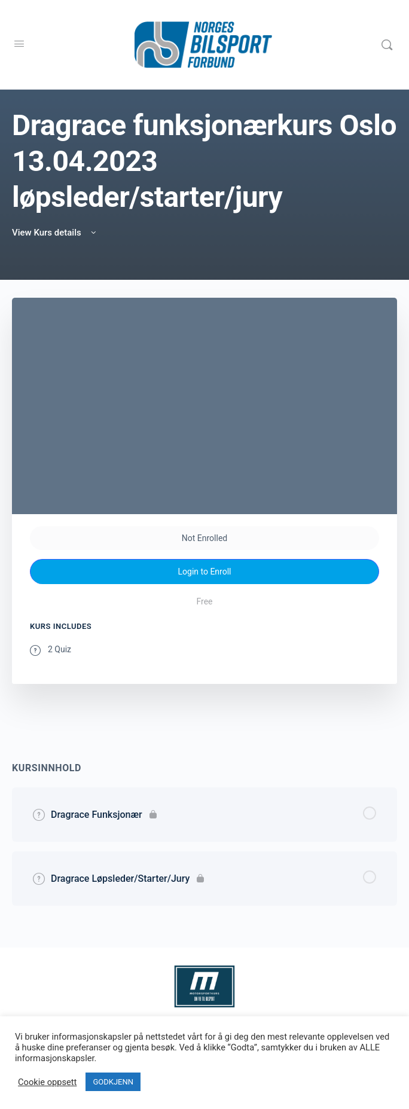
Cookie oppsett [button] (47, 1082)
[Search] (387, 45)
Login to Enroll (204, 571)
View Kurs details (55, 232)
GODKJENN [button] (113, 1081)
